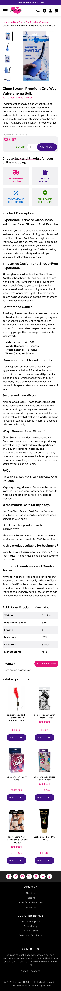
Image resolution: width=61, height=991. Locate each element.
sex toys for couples (22, 420)
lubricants (8, 539)
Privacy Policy (30, 930)
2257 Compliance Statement (25, 985)
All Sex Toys (17, 22)
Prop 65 (47, 985)
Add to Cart (16, 737)
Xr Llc (24, 134)
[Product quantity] (36, 147)
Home (6, 22)
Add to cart (47, 147)
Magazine (30, 897)
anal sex (11, 245)
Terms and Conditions (30, 935)
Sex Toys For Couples (37, 22)
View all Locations (30, 970)
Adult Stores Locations (31, 902)
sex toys (38, 591)
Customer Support (30, 921)
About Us (30, 893)
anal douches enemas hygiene (26, 456)
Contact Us (30, 907)
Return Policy (30, 926)
